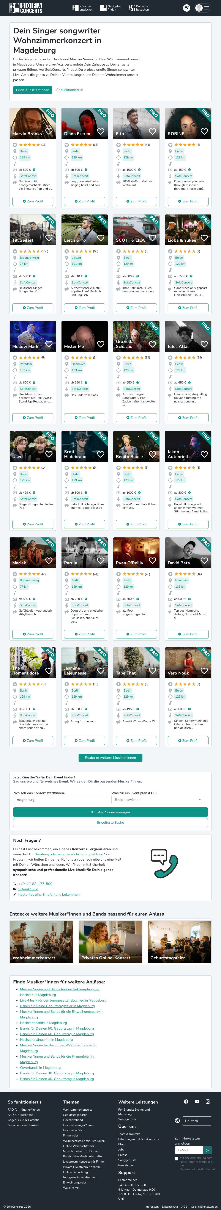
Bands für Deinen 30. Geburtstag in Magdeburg (57, 1073)
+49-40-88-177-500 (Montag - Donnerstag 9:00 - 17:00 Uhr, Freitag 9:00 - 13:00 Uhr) (139, 1192)
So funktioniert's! (69, 90)
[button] (202, 8)
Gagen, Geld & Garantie (23, 1120)
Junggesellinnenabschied (79, 1177)
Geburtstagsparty (75, 1115)
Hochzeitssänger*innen (78, 1125)
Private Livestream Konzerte (82, 1167)
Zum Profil (35, 201)
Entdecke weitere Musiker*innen (110, 757)
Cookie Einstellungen (204, 1207)
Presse (122, 1155)
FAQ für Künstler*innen (24, 1110)
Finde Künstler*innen (32, 90)
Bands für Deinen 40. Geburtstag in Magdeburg (57, 1079)
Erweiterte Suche (110, 822)
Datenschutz (170, 1207)
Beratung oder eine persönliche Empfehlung (69, 854)
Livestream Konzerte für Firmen (84, 1162)
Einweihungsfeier (74, 1182)
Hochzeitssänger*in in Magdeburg (46, 1039)
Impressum (152, 1207)
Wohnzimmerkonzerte (77, 1110)
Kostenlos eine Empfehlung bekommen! (49, 894)
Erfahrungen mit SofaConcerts (138, 1139)
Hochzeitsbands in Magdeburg (43, 1023)
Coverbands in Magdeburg (40, 1067)
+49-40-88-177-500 (35, 883)
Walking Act (71, 1188)
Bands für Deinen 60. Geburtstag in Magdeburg (57, 1034)
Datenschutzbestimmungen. (198, 1169)
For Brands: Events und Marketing (134, 1112)
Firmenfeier (70, 1135)
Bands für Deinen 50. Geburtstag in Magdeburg (57, 1028)
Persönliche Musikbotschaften (83, 1156)
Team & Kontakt (129, 1134)
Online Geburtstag (75, 1172)
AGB (184, 1207)
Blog (121, 1144)
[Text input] (189, 1150)
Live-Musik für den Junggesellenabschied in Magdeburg (63, 1000)
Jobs (121, 1149)
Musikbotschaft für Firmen (81, 1151)
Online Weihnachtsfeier (78, 1146)
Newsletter (125, 1165)
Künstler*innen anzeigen (110, 812)
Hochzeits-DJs (72, 1130)
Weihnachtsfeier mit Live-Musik (84, 1141)
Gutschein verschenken (23, 1125)
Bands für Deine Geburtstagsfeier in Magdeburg (57, 1006)
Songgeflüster (127, 1119)
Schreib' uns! (28, 889)
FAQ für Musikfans (20, 1115)
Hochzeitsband (73, 1120)
